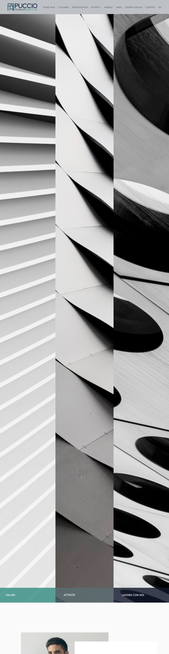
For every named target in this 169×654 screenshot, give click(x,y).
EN (159, 7)
